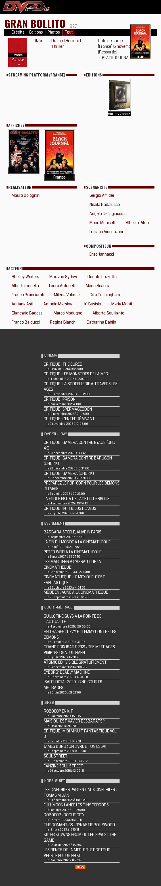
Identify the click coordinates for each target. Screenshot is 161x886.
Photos (54, 32)
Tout (69, 32)
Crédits (18, 32)
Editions (36, 32)
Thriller (57, 46)
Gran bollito (36, 23)
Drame (57, 41)
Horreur (72, 41)
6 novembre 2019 (128, 46)
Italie (39, 41)
